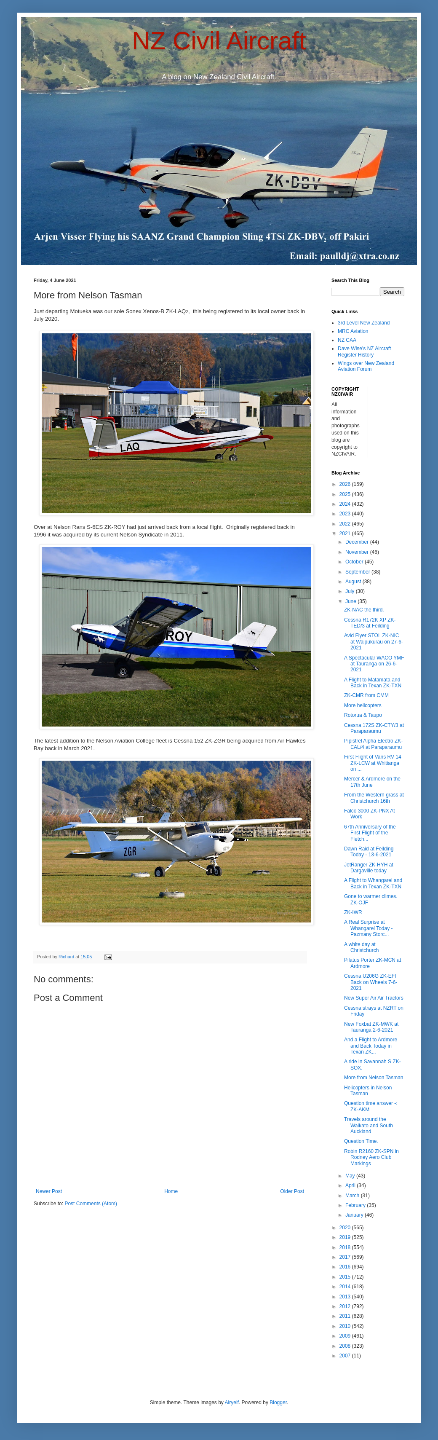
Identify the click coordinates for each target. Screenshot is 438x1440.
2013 (345, 1297)
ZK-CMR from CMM (366, 695)
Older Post (292, 1191)
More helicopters (363, 705)
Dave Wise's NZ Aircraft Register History (364, 351)
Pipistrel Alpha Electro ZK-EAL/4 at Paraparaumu (373, 744)
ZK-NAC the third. (364, 610)
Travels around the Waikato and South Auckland (368, 1125)
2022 (345, 524)
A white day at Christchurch (361, 947)
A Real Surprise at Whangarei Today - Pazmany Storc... (368, 928)
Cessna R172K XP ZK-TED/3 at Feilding (370, 623)
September (358, 572)
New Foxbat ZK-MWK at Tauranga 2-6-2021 (371, 1027)
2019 (345, 1237)
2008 (345, 1346)
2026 (345, 484)
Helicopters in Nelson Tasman (368, 1091)
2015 (345, 1277)
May (350, 1176)
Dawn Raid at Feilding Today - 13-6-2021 (368, 852)
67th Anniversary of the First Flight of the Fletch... (370, 833)
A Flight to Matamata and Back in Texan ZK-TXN (372, 683)
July (350, 591)
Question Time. (361, 1141)
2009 (345, 1336)
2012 (345, 1306)
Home (171, 1191)
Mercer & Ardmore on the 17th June (372, 782)
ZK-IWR (353, 912)
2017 (345, 1257)
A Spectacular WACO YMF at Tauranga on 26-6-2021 (374, 664)
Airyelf (232, 1402)
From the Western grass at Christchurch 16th (374, 798)
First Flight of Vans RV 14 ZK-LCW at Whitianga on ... (372, 763)
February (356, 1205)
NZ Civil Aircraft (219, 41)
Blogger (278, 1402)
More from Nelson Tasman (373, 1078)
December (357, 542)
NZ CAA (347, 340)
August (354, 582)
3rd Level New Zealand (364, 323)
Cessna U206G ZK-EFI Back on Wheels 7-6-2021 (370, 982)
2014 (345, 1287)
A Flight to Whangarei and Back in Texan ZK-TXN (373, 883)
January (355, 1215)
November (357, 552)
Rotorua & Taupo (363, 715)
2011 (345, 1316)
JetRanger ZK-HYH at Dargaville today (368, 868)
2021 (345, 533)
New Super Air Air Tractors (373, 998)
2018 (345, 1247)
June (351, 601)
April (351, 1185)
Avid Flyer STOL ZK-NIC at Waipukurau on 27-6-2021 (373, 642)
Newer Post (49, 1191)
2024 (345, 504)
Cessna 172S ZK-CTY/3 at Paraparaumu (374, 728)
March (353, 1196)
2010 (345, 1326)
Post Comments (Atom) (90, 1204)
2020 (345, 1228)
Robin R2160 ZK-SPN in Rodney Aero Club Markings (371, 1157)
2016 (345, 1267)
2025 (345, 494)
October (355, 562)
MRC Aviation (353, 331)
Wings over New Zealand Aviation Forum (366, 366)
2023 (345, 514)
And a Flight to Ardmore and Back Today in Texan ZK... (370, 1046)
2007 (345, 1356)
